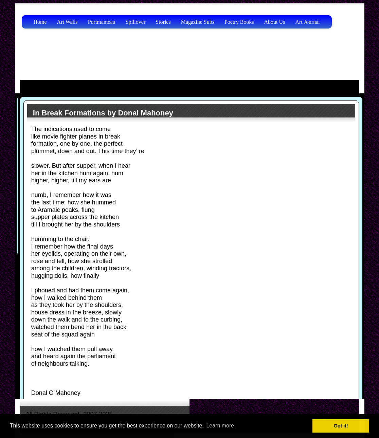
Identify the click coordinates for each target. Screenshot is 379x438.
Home (40, 22)
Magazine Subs (197, 22)
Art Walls (67, 22)
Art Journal (307, 22)
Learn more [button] (220, 425)
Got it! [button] (341, 425)
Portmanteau (101, 22)
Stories (163, 22)
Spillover (136, 22)
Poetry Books (239, 22)
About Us (274, 22)
